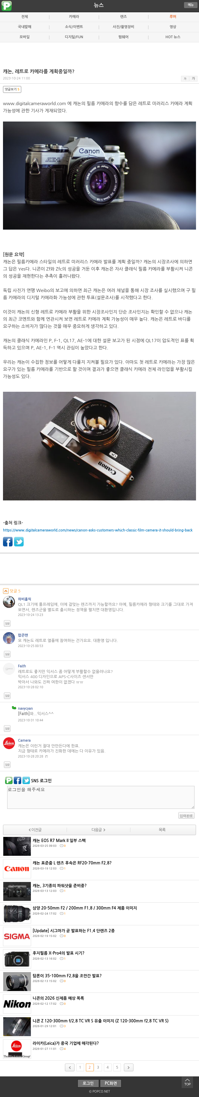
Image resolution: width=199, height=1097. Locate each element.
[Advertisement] (100, 53)
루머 (173, 17)
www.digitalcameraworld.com (34, 103)
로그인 (88, 1083)
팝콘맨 (23, 635)
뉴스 (99, 5)
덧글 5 (12, 591)
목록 (162, 830)
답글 (7, 623)
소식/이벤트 (74, 27)
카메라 (74, 17)
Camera (24, 740)
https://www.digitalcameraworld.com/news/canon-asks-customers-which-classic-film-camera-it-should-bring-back (98, 530)
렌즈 (123, 17)
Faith (22, 666)
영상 (173, 27)
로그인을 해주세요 (101, 797)
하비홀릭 (24, 599)
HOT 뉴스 (172, 37)
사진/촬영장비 (123, 27)
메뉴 (191, 5)
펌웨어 (124, 37)
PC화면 (111, 1083)
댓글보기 (12, 89)
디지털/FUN (74, 37)
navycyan (25, 708)
